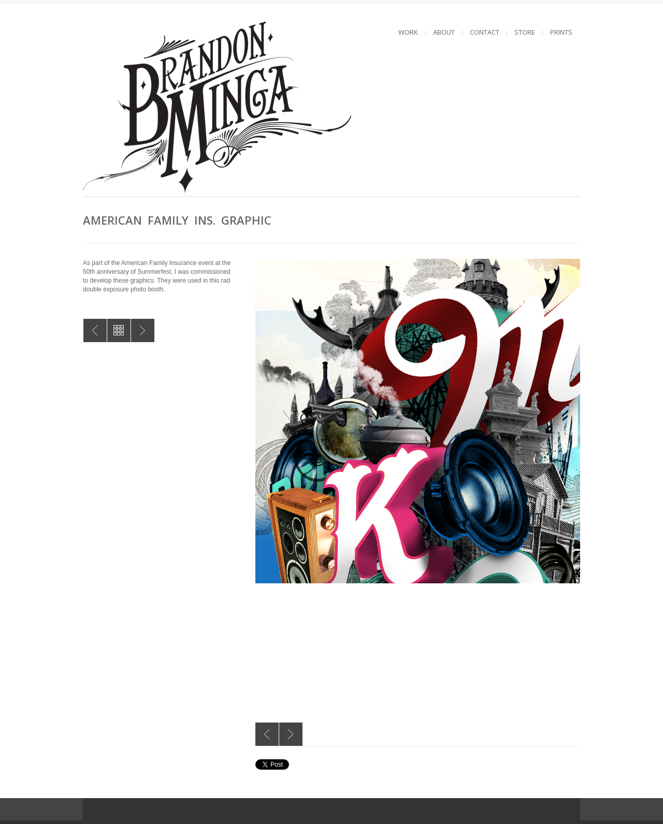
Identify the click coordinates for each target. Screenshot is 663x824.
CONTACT (484, 32)
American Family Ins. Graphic (95, 330)
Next (290, 734)
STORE (524, 32)
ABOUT (444, 32)
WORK (408, 32)
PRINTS (561, 32)
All (119, 330)
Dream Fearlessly (142, 330)
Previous (267, 734)
